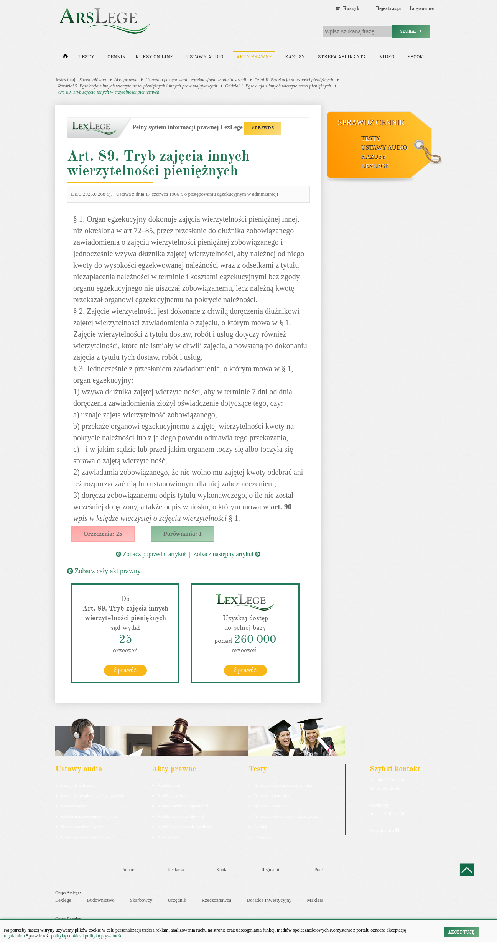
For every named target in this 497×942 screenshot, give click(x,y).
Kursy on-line (154, 57)
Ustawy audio (204, 57)
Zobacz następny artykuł (226, 554)
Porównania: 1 (182, 533)
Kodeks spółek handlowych (181, 816)
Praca (319, 869)
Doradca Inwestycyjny (269, 900)
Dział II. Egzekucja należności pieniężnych (293, 79)
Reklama (176, 869)
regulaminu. (15, 936)
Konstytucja (168, 837)
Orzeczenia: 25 (102, 533)
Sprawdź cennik (371, 122)
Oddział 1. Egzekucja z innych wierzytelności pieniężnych (278, 86)
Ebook (415, 57)
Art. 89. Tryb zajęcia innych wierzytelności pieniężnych (109, 92)
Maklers (315, 900)
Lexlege (63, 900)
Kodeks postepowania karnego (87, 837)
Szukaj (411, 31)
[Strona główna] (65, 58)
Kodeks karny (169, 785)
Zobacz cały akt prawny (104, 571)
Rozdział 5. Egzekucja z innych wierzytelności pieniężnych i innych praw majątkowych (137, 86)
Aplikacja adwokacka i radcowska (283, 785)
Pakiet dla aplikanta (77, 785)
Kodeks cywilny (75, 806)
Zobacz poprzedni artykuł (151, 554)
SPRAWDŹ (263, 127)
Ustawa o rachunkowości (82, 826)
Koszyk (347, 8)
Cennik (116, 57)
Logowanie (422, 8)
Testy (86, 57)
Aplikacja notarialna (271, 806)
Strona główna (92, 79)
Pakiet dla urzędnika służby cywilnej (92, 795)
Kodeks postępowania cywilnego (89, 816)
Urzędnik (177, 900)
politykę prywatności (104, 936)
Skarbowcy (141, 900)
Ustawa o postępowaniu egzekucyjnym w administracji (195, 79)
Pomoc (127, 869)
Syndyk (260, 826)
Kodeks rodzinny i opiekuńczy (183, 806)
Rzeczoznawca (216, 900)
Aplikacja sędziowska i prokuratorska (286, 816)
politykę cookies (66, 936)
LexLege (375, 166)
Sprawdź (125, 670)
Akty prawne (254, 57)
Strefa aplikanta (342, 57)
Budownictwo (101, 900)
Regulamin (272, 869)
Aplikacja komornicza (272, 795)
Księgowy (263, 837)
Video (386, 57)
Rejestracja (388, 8)
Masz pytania (384, 830)
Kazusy (295, 57)
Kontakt (223, 869)
